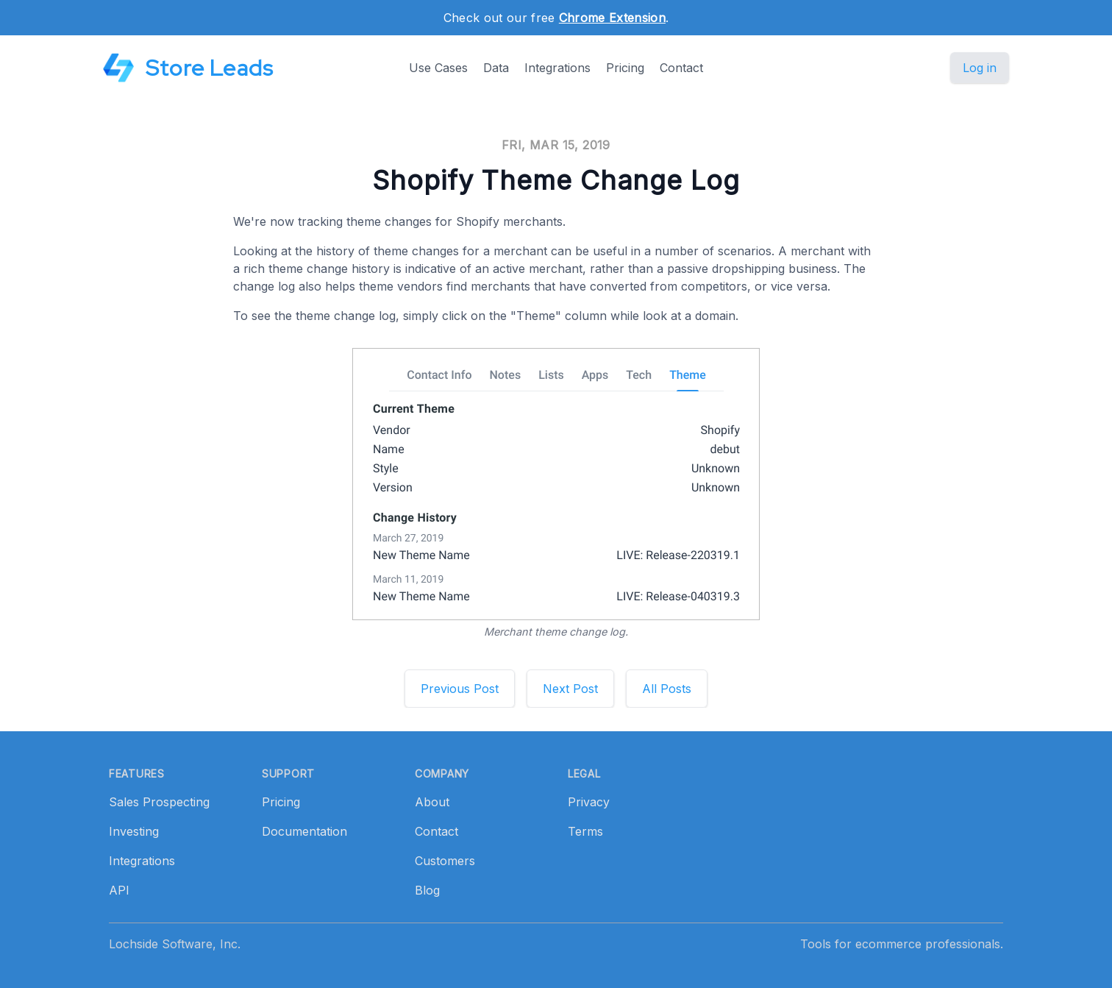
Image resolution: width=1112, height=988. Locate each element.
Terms (585, 831)
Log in (980, 67)
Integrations (557, 67)
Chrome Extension (612, 17)
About (432, 802)
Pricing (625, 67)
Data (496, 67)
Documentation (304, 831)
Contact (681, 67)
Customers (445, 860)
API (119, 890)
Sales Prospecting (159, 802)
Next (570, 688)
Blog (427, 890)
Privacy (589, 802)
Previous (460, 688)
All (666, 688)
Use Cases (438, 67)
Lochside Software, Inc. (174, 944)
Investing (134, 831)
